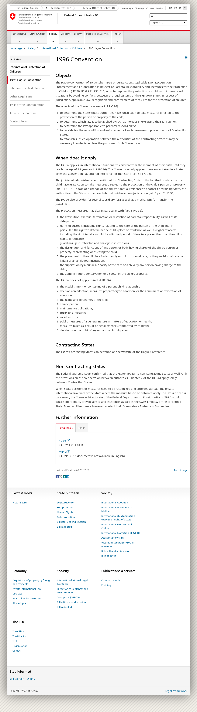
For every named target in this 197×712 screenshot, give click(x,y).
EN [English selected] (185, 8)
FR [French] (175, 8)
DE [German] (170, 8)
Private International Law (26, 588)
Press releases (19, 502)
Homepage (127, 8)
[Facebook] (57, 476)
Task (14, 640)
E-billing (106, 585)
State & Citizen (37, 33)
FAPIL (62, 451)
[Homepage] (63, 18)
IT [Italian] (180, 8)
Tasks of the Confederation (27, 105)
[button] (152, 16)
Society (54, 35)
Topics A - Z (168, 23)
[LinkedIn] (67, 476)
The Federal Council (25, 8)
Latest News (19, 33)
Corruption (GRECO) (68, 597)
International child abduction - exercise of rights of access (118, 517)
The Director (19, 636)
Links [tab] (81, 428)
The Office (18, 631)
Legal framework (176, 691)
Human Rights (65, 512)
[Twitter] (61, 476)
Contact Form (19, 121)
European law (65, 507)
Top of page (180, 470)
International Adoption (114, 502)
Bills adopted (64, 526)
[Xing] (64, 476)
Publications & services (97, 33)
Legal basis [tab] (66, 428)
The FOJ (117, 33)
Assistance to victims (112, 537)
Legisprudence (65, 502)
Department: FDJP (58, 8)
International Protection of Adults (120, 532)
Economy (65, 33)
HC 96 (62, 440)
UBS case (17, 593)
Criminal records (110, 580)
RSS (32, 679)
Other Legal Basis (21, 96)
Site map (139, 8)
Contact (150, 8)
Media (159, 8)
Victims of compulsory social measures (117, 544)
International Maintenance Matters (116, 509)
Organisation (19, 645)
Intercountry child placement (28, 88)
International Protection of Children (61, 48)
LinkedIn (18, 679)
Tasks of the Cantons (23, 113)
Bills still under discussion (71, 521)
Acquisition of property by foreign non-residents (31, 582)
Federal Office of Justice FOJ (97, 8)
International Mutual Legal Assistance (72, 582)
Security (78, 33)
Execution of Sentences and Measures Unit (72, 590)
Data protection (66, 517)
